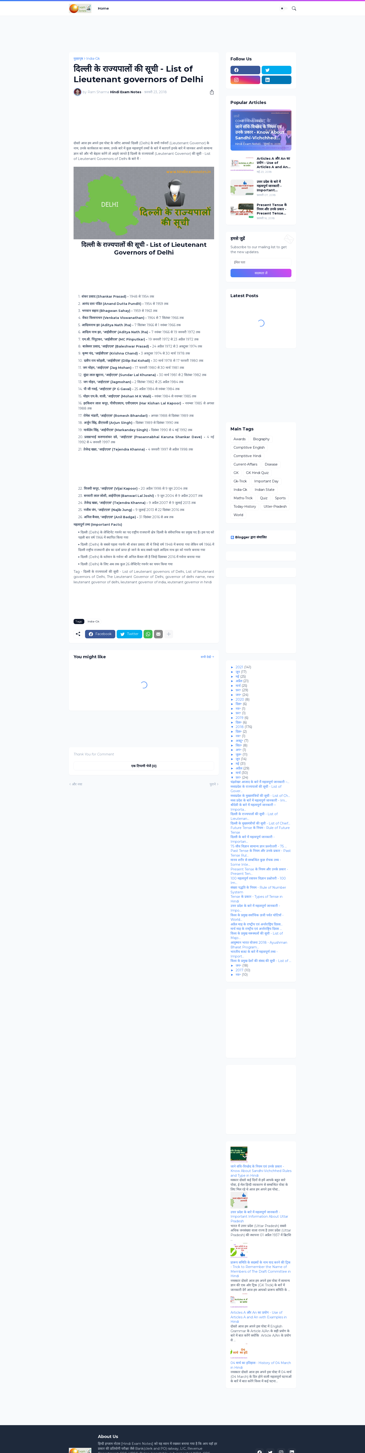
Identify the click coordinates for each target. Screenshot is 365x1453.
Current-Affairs (245, 464)
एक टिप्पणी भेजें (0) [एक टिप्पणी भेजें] (143, 766)
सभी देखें (206, 657)
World (238, 515)
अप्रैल (239, 681)
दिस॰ (239, 704)
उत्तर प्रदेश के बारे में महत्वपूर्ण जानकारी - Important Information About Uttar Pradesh (273, 186)
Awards (240, 439)
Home (103, 8)
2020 (240, 699)
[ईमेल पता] (261, 262)
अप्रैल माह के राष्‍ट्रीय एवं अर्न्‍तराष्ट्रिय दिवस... (257, 924)
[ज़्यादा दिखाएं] (168, 634)
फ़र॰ (238, 690)
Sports (280, 498)
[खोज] (292, 8)
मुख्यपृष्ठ (78, 58)
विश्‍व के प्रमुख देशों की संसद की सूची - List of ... (261, 961)
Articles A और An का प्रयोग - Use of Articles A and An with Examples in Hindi (273, 162)
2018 (240, 727)
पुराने (213, 784)
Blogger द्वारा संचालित (249, 537)
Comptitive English (249, 447)
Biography (261, 439)
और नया (77, 784)
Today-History (245, 506)
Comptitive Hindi (247, 456)
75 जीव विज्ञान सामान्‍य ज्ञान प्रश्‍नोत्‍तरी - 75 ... (259, 846)
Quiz (264, 498)
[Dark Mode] (284, 8)
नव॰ (238, 708)
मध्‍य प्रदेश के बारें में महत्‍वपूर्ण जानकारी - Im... (259, 800)
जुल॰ (239, 754)
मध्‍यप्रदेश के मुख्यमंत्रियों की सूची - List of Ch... (260, 796)
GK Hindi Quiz (257, 473)
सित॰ (239, 745)
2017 (239, 970)
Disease (271, 464)
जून (238, 672)
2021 (239, 667)
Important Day (266, 481)
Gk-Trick (240, 481)
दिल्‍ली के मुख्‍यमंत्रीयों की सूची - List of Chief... (260, 823)
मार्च (238, 686)
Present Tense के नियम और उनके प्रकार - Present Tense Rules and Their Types (272, 209)
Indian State (265, 490)
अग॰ (239, 750)
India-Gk (93, 58)
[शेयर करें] (210, 92)
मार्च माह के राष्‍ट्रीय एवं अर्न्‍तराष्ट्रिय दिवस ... (256, 929)
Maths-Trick (243, 498)
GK (236, 473)
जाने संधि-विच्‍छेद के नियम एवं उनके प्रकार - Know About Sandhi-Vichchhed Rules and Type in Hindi (261, 1171)
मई (237, 676)
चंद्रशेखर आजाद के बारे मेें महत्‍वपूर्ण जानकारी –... (260, 782)
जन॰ (238, 695)
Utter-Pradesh (275, 506)
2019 (239, 718)
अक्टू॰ (239, 741)
